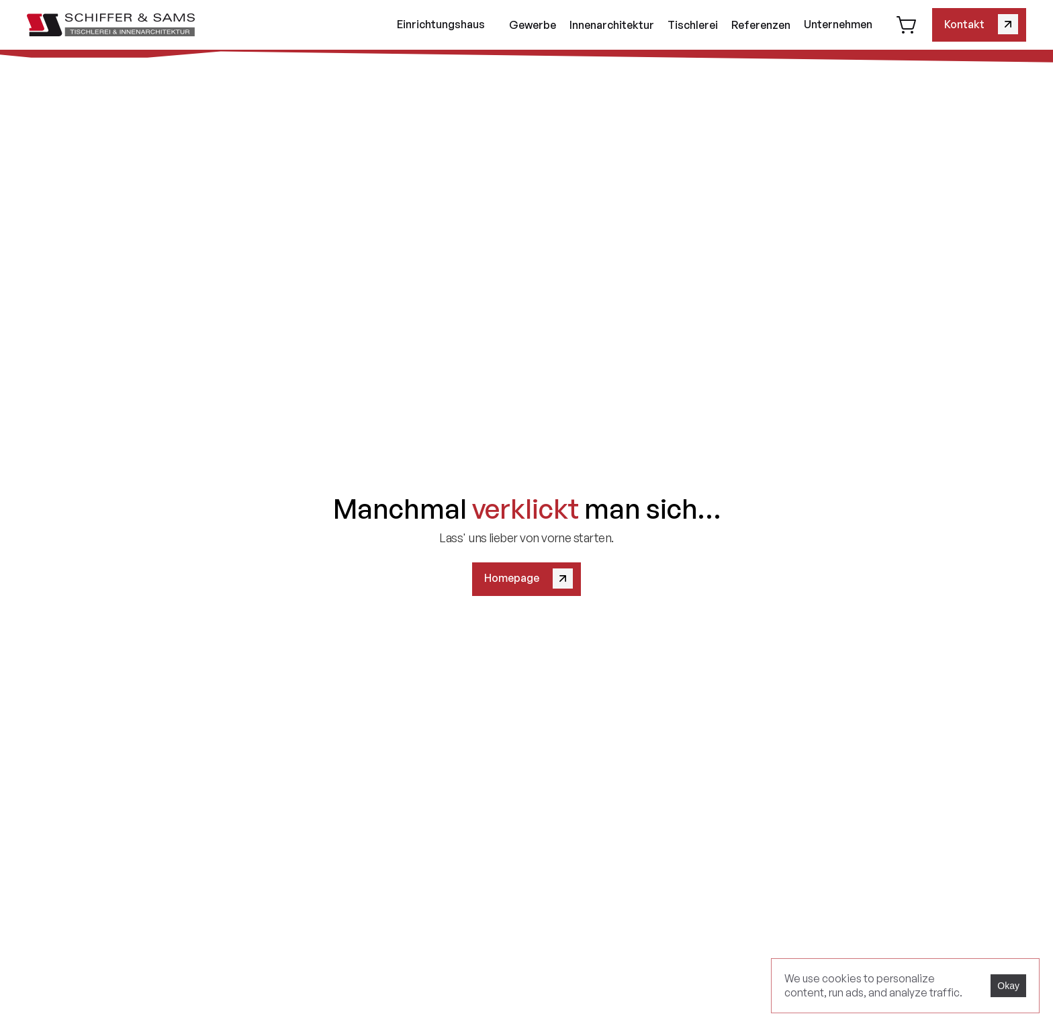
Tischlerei (693, 25)
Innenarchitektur (611, 25)
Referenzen (760, 25)
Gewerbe (532, 25)
